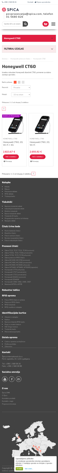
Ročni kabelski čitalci (12, 231)
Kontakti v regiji (7, 401)
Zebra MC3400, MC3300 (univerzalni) (18, 263)
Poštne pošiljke (10, 344)
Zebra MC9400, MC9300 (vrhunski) (17, 265)
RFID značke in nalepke (13, 307)
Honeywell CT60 (10, 139)
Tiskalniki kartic (10, 329)
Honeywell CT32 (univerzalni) (15, 275)
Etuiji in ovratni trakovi (13, 324)
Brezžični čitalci (10, 233)
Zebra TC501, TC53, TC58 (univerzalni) (18, 253)
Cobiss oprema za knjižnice (15, 342)
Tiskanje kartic (10, 196)
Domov (5, 59)
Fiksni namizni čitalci (12, 236)
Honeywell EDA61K (12, 279)
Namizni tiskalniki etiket (13, 206)
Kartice (7, 320)
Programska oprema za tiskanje (16, 218)
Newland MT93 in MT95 (13, 284)
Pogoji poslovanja (9, 404)
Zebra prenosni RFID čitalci (15, 258)
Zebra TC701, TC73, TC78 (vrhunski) (18, 255)
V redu (19, 469)
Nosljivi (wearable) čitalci (14, 238)
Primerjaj (8, 161)
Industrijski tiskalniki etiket (14, 209)
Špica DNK (6, 393)
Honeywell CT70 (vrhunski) (15, 270)
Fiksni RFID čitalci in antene (15, 300)
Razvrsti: (5, 87)
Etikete (7, 187)
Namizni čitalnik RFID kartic (15, 322)
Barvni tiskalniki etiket (13, 214)
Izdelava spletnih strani (10, 471)
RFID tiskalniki (10, 305)
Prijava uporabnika (42, 2)
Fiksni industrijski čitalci (13, 240)
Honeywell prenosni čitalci (20, 59)
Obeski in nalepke (11, 317)
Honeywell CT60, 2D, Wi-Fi (40, 143)
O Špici (4, 395)
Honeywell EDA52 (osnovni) (15, 277)
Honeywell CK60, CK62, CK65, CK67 (18, 282)
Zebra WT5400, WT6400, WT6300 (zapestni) (21, 267)
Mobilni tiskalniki (11, 211)
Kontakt (30, 2)
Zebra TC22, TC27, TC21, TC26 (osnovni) (19, 250)
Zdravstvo (8, 346)
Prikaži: (4, 94)
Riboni (7, 189)
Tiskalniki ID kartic (11, 216)
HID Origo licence (11, 327)
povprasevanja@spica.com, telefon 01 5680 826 (29, 15)
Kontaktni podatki (8, 398)
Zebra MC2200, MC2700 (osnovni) (17, 260)
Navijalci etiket (10, 221)
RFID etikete (9, 194)
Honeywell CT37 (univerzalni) (15, 272)
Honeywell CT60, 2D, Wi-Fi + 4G (13, 143)
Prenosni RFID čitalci (12, 302)
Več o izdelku (11, 157)
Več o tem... (29, 469)
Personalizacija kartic (12, 332)
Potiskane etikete (11, 191)
